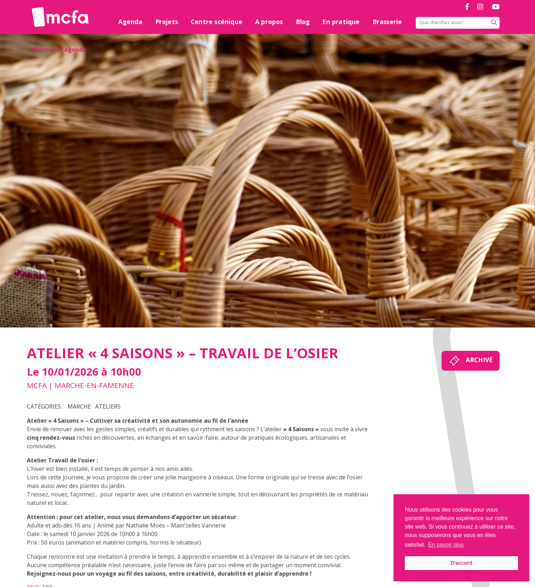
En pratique (340, 21)
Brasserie (387, 21)
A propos (269, 21)
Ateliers (108, 406)
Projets (166, 21)
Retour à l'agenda (58, 49)
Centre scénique (216, 21)
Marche (79, 406)
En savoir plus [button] (446, 545)
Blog (303, 21)
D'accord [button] (461, 563)
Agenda (130, 21)
